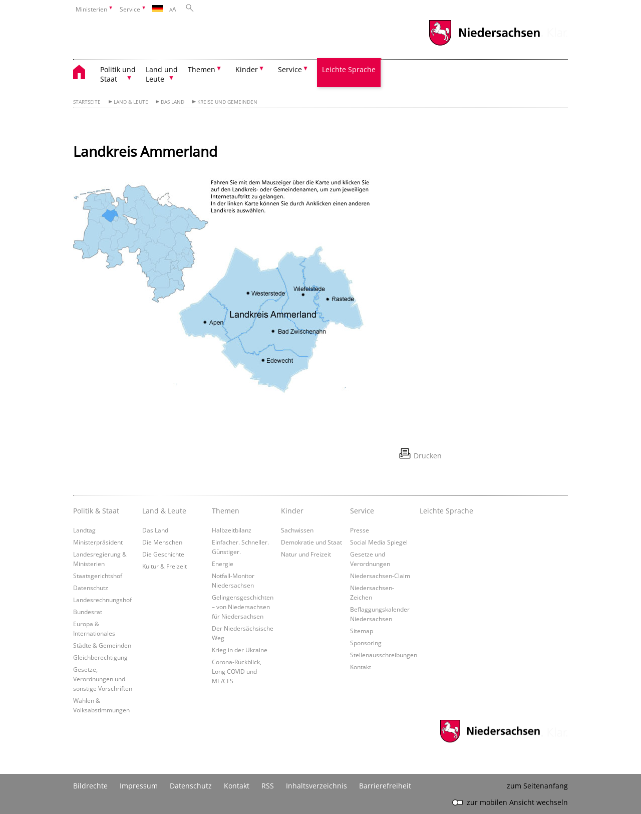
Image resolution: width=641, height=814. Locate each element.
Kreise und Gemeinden (227, 102)
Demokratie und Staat (311, 542)
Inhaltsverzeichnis (316, 785)
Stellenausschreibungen (383, 655)
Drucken (428, 455)
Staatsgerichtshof (97, 576)
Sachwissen (297, 530)
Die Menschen (162, 542)
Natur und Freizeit (306, 554)
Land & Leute (131, 102)
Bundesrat (87, 612)
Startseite (87, 102)
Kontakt (360, 667)
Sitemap (361, 631)
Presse (359, 530)
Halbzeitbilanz (231, 530)
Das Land (172, 102)
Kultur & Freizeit (164, 566)
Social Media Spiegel (379, 542)
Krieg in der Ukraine (239, 650)
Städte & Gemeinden (102, 645)
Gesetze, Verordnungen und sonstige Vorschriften (102, 678)
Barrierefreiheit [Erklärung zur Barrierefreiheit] (385, 785)
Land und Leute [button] (162, 74)
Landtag (84, 530)
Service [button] (290, 69)
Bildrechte (90, 785)
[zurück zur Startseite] (84, 73)
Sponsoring (366, 643)
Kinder (292, 510)
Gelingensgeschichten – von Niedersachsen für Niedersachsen (242, 606)
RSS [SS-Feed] (267, 785)
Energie (222, 564)
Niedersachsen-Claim (380, 576)
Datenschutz (90, 588)
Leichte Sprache (349, 69)
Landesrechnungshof (102, 600)
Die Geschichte (163, 554)
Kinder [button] (246, 69)
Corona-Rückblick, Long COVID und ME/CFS (236, 671)
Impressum (139, 785)
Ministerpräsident (98, 542)
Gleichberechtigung (100, 657)
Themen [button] (201, 69)
